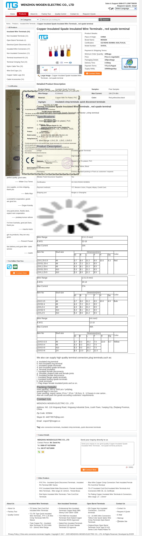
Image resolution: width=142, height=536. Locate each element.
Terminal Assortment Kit (15, 58)
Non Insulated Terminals (16, 36)
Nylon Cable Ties (13, 66)
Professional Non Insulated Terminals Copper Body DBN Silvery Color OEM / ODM (69, 510)
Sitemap (120, 518)
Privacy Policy (13, 534)
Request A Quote (124, 6)
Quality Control (60, 14)
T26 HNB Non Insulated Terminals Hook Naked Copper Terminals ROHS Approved (70, 518)
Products (22, 14)
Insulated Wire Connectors (17, 49)
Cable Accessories (14, 79)
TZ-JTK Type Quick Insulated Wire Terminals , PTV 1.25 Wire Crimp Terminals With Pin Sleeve (41, 517)
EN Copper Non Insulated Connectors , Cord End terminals (97, 510)
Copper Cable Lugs (14, 75)
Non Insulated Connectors (16, 53)
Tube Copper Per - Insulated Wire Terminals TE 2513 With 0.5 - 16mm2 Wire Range (40, 525)
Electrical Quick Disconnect (17, 45)
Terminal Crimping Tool (15, 62)
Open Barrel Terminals (15, 40)
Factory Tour (46, 14)
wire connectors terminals (50, 427)
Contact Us (74, 14)
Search (106, 20)
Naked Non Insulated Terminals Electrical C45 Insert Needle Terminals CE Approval (70, 525)
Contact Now (94, 73)
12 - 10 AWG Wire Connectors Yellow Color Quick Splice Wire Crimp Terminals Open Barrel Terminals (99, 519)
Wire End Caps (12, 71)
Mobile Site (122, 521)
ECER (131, 534)
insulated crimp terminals (70, 427)
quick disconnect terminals (91, 427)
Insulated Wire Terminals (27, 23)
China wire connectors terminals (32, 534)
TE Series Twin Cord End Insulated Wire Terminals (39, 509)
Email (134, 6)
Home (12, 14)
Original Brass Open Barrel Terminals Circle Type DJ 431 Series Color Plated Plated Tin (99, 527)
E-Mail (119, 515)
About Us (33, 14)
